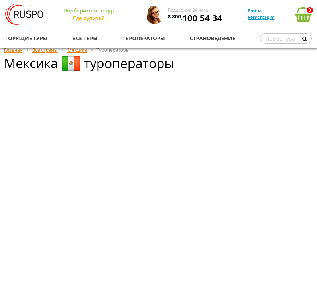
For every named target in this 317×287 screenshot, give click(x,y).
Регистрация (261, 17)
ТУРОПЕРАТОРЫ (143, 38)
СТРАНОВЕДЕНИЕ (212, 38)
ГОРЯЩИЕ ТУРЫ (26, 38)
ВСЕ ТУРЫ (85, 38)
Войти (254, 11)
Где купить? (88, 18)
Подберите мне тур (88, 10)
